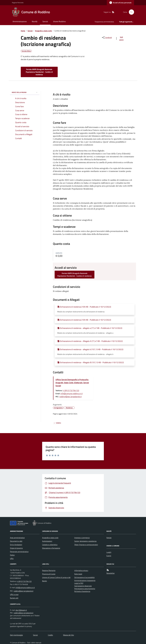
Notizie (108, 537)
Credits (50, 635)
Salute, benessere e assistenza (85, 541)
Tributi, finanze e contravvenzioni (86, 544)
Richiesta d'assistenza (82, 591)
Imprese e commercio (82, 537)
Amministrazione (20, 21)
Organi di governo (16, 548)
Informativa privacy (81, 570)
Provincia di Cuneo (48, 574)
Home (23, 30)
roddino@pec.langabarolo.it (70, 396)
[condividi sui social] (106, 37)
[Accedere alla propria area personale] (120, 2)
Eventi (108, 555)
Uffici (12, 558)
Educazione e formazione (51, 548)
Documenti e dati (16, 541)
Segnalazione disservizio (83, 586)
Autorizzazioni (47, 541)
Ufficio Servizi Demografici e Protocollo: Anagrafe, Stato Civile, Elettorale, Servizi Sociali (72, 382)
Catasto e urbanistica (49, 544)
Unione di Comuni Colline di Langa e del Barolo (56, 579)
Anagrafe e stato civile (43, 30)
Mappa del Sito (68, 635)
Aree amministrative (17, 537)
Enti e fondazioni (16, 544)
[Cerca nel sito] (130, 12)
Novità (34, 21)
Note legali (78, 574)
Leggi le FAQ (78, 583)
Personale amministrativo (19, 551)
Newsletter (110, 573)
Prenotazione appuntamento (84, 588)
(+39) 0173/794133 (71, 390)
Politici (12, 555)
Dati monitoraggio (16, 635)
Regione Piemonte (17, 2)
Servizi (45, 21)
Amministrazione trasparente (84, 580)
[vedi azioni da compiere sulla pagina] (119, 38)
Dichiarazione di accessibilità (84, 577)
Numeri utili (14, 598)
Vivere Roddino (59, 21)
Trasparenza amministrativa (104, 21)
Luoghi (108, 552)
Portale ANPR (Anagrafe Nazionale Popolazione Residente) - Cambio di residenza (39, 72)
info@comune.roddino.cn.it (72, 393)
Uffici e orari (14, 594)
